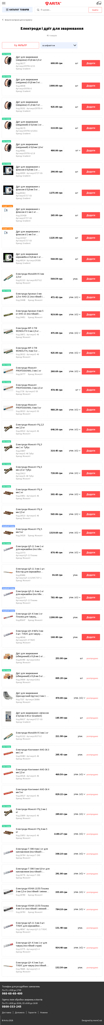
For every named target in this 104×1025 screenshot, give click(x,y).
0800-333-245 (11, 1006)
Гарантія (32, 1012)
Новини (44, 1012)
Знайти (95, 10)
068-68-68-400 (12, 993)
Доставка (6, 1012)
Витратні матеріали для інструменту (17, 20)
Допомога (19, 1012)
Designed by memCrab (92, 1020)
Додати (91, 63)
